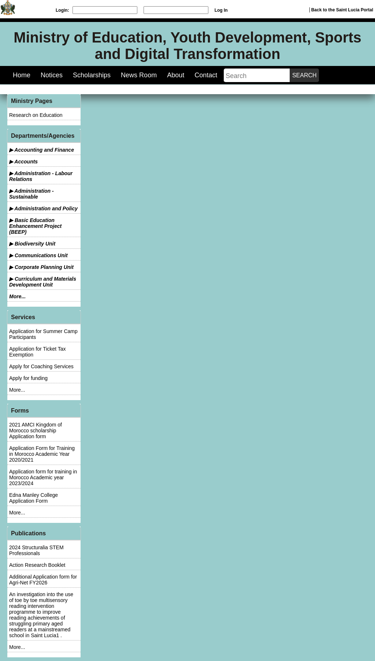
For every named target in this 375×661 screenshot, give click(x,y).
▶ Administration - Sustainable (31, 194)
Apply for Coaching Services (41, 366)
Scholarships (92, 75)
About (175, 75)
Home (21, 75)
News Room (139, 75)
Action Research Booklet (37, 565)
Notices (52, 75)
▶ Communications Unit (38, 255)
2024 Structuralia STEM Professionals (36, 550)
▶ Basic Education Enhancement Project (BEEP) (35, 226)
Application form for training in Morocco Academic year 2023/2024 (43, 477)
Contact (205, 75)
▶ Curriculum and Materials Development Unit (42, 282)
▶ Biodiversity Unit (32, 244)
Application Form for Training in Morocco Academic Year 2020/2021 (42, 454)
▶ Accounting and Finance (41, 150)
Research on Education (36, 115)
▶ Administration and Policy (43, 208)
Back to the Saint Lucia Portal (342, 9)
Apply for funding (28, 378)
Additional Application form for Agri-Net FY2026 (43, 580)
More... (17, 296)
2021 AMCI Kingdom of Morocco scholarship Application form (35, 430)
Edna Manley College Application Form (33, 498)
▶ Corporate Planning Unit (41, 267)
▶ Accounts (23, 162)
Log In (221, 10)
